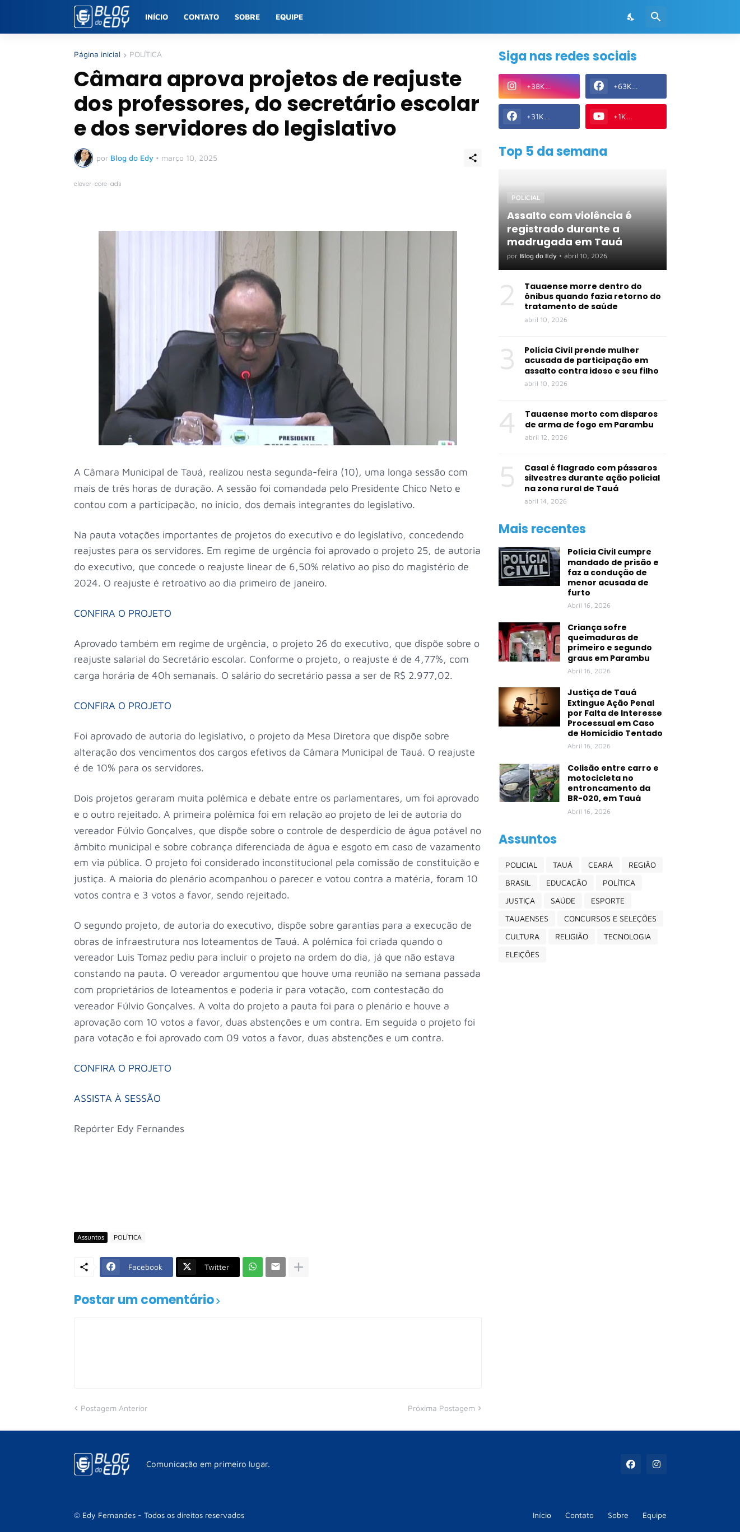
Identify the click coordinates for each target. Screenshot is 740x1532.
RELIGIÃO (571, 936)
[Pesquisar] (656, 16)
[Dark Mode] (631, 16)
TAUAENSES (526, 918)
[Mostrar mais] (298, 1267)
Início (156, 16)
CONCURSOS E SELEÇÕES (610, 918)
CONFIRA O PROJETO (122, 613)
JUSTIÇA (520, 900)
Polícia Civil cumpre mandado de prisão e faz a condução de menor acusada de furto (613, 572)
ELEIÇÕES (522, 954)
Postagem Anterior (114, 1408)
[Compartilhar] (473, 158)
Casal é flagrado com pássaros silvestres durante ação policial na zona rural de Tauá (592, 478)
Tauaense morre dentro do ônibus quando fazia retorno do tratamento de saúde (592, 296)
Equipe (289, 16)
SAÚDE (563, 900)
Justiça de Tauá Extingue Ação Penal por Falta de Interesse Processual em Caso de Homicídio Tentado (615, 712)
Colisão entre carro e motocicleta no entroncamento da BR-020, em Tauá (613, 783)
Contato (201, 16)
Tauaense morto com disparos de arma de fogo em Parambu (591, 419)
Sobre (247, 16)
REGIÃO (642, 864)
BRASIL (517, 882)
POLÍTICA (145, 54)
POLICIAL (521, 864)
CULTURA (522, 936)
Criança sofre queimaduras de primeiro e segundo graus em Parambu (609, 642)
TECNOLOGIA (627, 936)
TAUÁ (563, 864)
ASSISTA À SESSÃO (117, 1098)
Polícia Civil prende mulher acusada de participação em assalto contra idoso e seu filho (591, 360)
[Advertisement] (278, 1190)
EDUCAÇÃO (566, 882)
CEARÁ (600, 864)
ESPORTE (608, 900)
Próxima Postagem (441, 1408)
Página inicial (97, 54)
